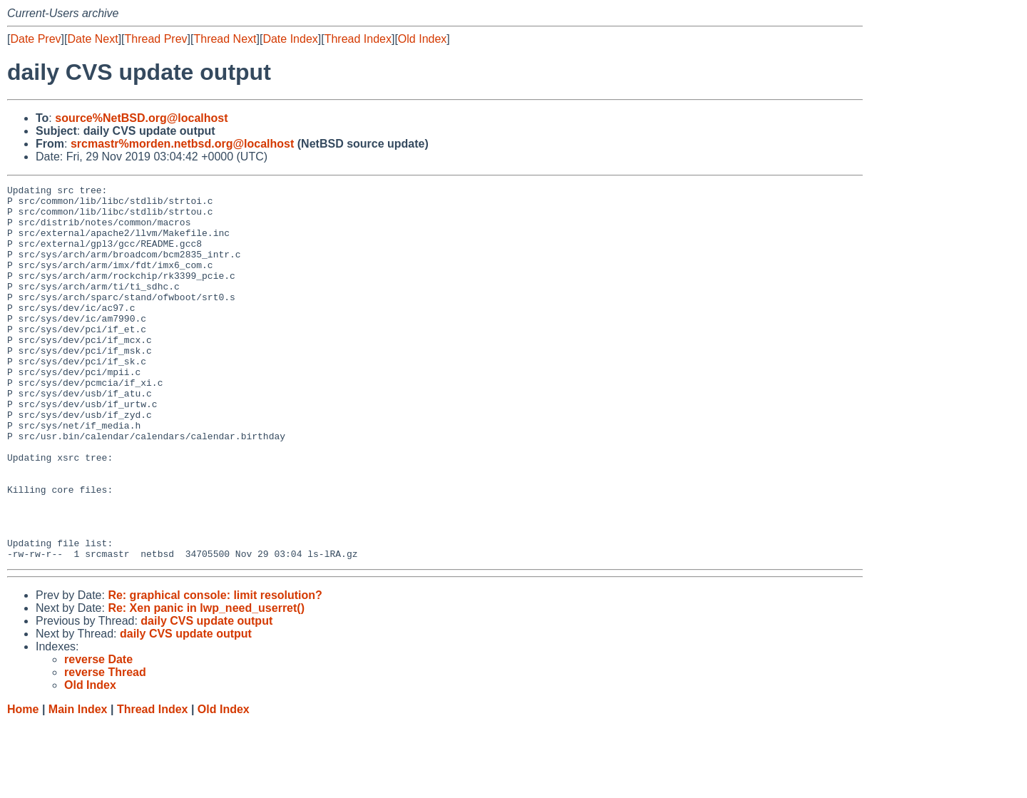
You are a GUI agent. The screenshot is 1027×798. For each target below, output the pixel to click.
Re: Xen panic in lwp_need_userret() (206, 683)
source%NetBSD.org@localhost (141, 118)
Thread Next (224, 39)
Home (23, 784)
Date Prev (35, 39)
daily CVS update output (206, 696)
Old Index (422, 39)
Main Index (78, 784)
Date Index (289, 39)
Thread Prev (156, 39)
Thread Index (358, 39)
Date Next (92, 39)
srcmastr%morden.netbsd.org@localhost (182, 144)
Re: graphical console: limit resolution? (215, 670)
